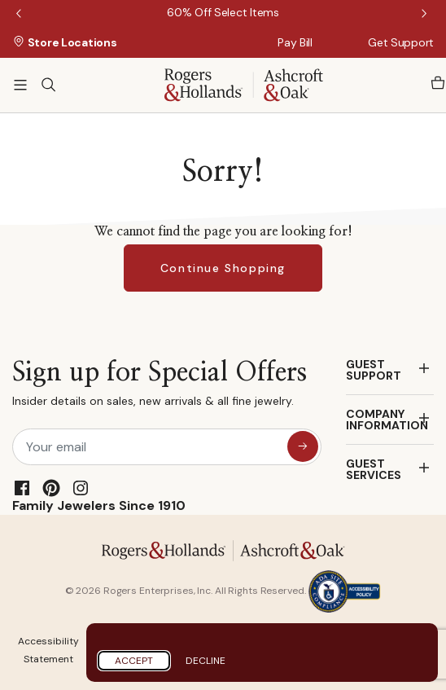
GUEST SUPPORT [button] (373, 369)
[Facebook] (22, 488)
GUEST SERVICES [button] (373, 469)
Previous (20, 15)
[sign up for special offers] (302, 446)
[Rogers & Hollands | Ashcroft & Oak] (243, 83)
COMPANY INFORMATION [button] (387, 419)
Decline (205, 660)
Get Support (401, 42)
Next (426, 15)
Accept (134, 660)
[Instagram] (80, 488)
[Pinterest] (51, 488)
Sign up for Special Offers (159, 387)
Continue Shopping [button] (223, 268)
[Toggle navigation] (20, 84)
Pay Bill (295, 42)
